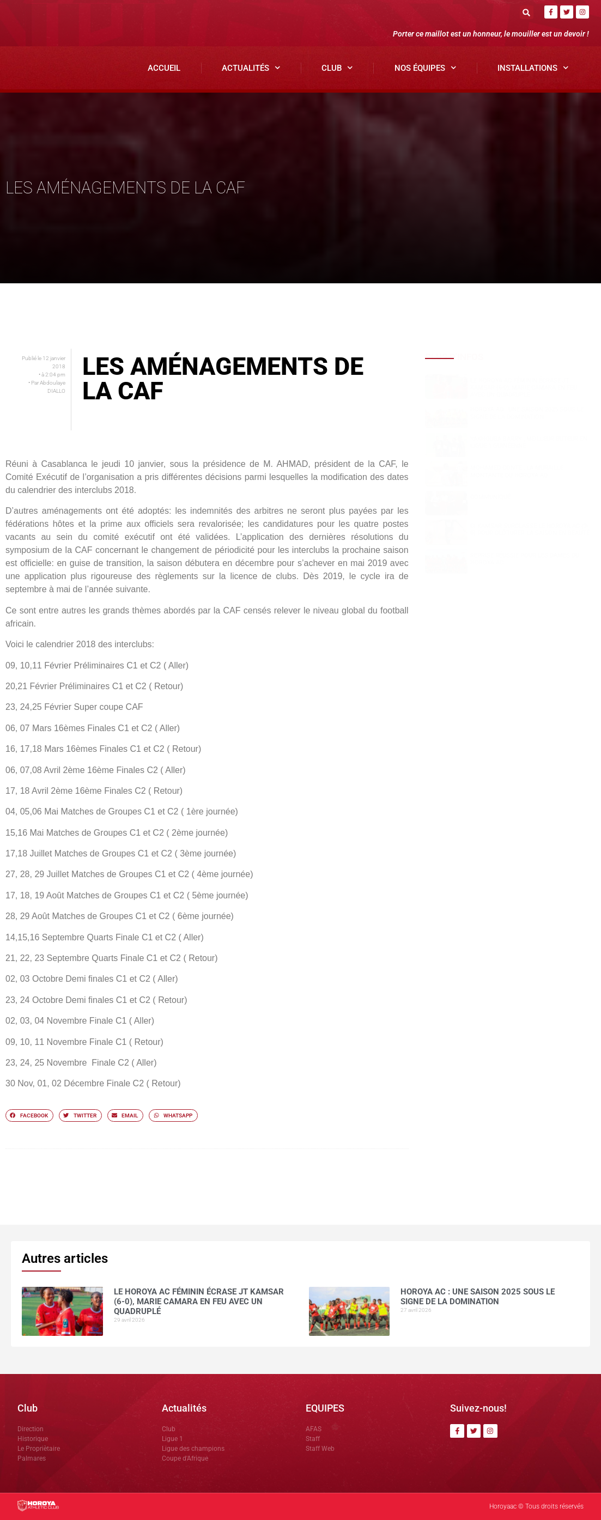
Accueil (164, 68)
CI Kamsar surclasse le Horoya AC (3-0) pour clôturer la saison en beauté (530, 529)
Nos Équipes (425, 67)
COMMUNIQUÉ (490, 497)
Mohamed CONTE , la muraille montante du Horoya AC (516, 471)
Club (337, 67)
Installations (533, 67)
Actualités (251, 67)
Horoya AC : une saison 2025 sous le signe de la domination (527, 413)
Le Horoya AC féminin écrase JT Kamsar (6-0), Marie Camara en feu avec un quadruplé (523, 387)
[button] (526, 12)
